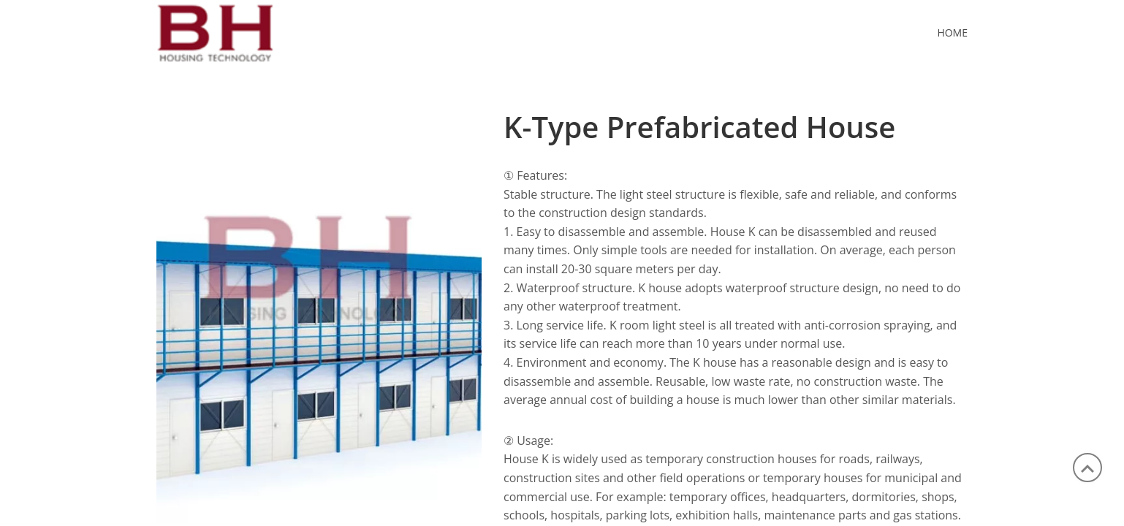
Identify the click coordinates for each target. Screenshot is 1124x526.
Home (952, 32)
